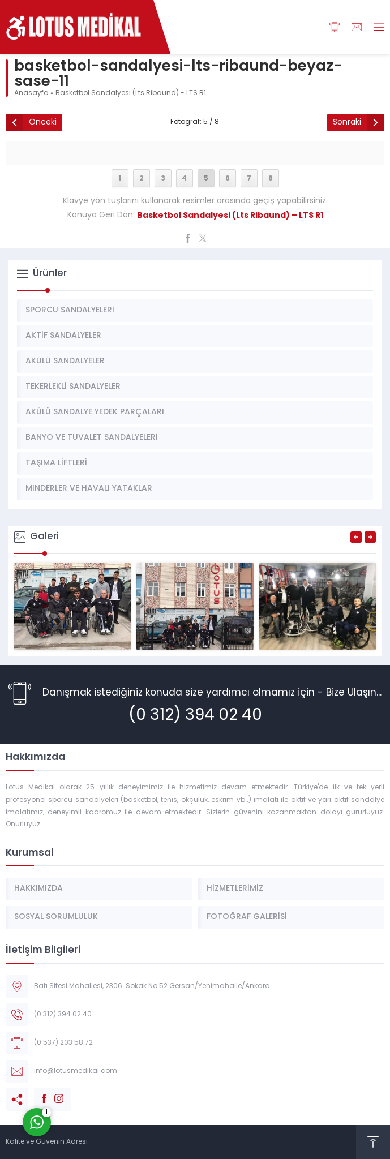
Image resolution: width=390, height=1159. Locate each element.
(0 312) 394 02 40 (195, 716)
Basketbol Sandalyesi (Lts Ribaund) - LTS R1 (130, 93)
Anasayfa (31, 93)
